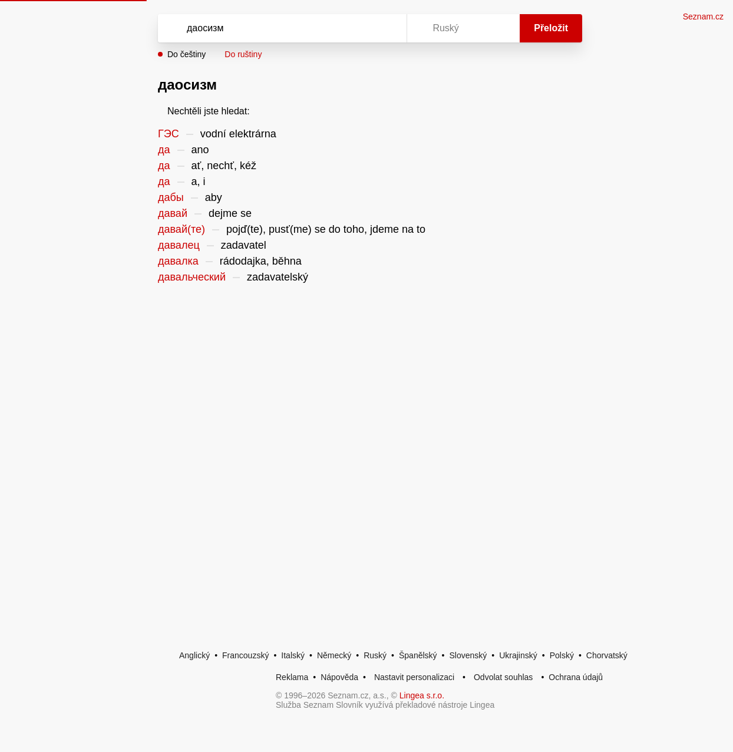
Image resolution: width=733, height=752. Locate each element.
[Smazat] (361, 28)
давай (172, 213)
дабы (171, 197)
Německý (334, 655)
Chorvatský (607, 655)
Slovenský (468, 655)
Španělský (418, 655)
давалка (178, 261)
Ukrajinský (518, 655)
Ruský (375, 655)
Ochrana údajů (576, 677)
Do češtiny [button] (186, 54)
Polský (562, 655)
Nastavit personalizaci (414, 677)
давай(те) (181, 229)
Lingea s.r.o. (421, 695)
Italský (293, 655)
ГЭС (168, 134)
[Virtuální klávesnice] (386, 28)
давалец (179, 245)
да (164, 150)
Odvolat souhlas (503, 677)
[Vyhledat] (267, 28)
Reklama (292, 677)
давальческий (192, 277)
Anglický (194, 655)
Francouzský (245, 655)
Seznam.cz (703, 16)
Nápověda (339, 677)
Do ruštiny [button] (243, 54)
